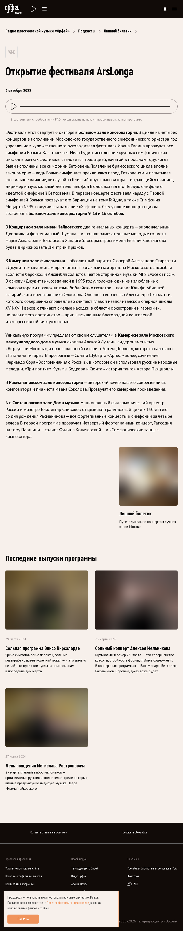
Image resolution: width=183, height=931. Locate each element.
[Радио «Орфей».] (33, 9)
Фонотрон (133, 876)
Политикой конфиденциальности (68, 903)
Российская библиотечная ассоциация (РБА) (152, 868)
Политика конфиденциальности (23, 876)
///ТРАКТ (133, 884)
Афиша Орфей (79, 884)
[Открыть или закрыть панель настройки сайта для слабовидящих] (165, 9)
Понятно (23, 919)
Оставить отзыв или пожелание (48, 832)
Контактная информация (20, 884)
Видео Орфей (78, 876)
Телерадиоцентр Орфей (84, 868)
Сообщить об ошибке (135, 832)
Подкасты (86, 31)
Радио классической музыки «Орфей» (37, 31)
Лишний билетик (118, 31)
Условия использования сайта (22, 868)
